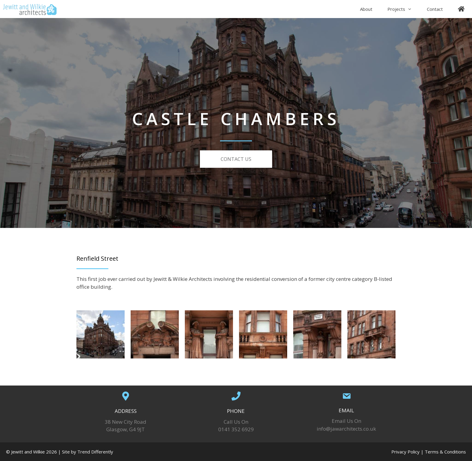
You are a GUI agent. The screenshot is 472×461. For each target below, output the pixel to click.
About (366, 9)
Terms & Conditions (445, 452)
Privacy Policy (405, 452)
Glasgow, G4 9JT (125, 429)
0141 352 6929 (236, 429)
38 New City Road (125, 421)
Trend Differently (95, 452)
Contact (435, 9)
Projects (403, 9)
